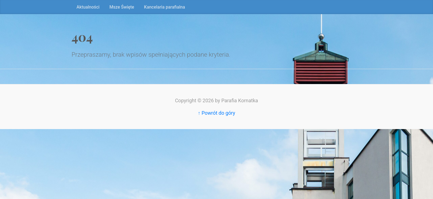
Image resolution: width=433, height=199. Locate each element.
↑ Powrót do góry (216, 113)
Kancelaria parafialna (164, 7)
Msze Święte (121, 7)
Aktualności (87, 7)
